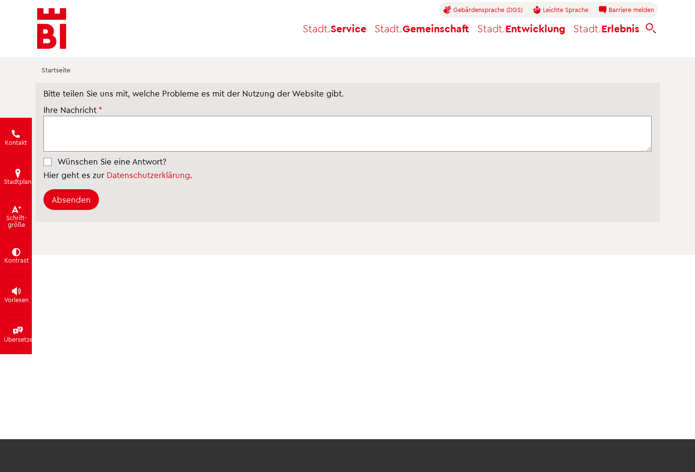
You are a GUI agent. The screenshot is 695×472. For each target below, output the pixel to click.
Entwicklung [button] (521, 28)
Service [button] (334, 28)
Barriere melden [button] (626, 10)
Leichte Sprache (560, 10)
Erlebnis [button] (606, 28)
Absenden (71, 199)
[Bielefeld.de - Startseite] (51, 28)
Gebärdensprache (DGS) (483, 10)
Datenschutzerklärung (148, 175)
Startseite (56, 70)
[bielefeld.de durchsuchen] (651, 28)
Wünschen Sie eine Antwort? (112, 161)
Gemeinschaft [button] (422, 28)
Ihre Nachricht (70, 109)
